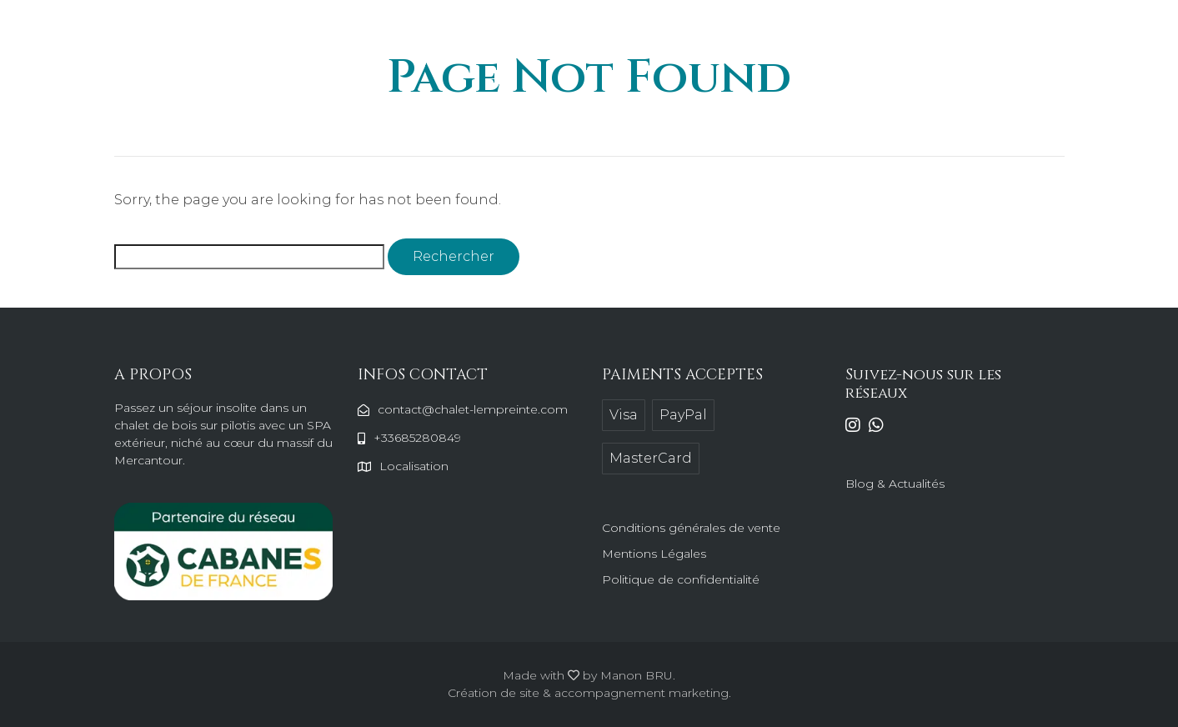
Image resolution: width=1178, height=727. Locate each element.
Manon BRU (636, 675)
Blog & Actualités (895, 483)
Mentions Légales (654, 553)
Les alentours (708, 35)
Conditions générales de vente (691, 527)
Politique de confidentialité (680, 579)
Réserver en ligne (947, 36)
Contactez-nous (825, 35)
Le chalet (611, 35)
